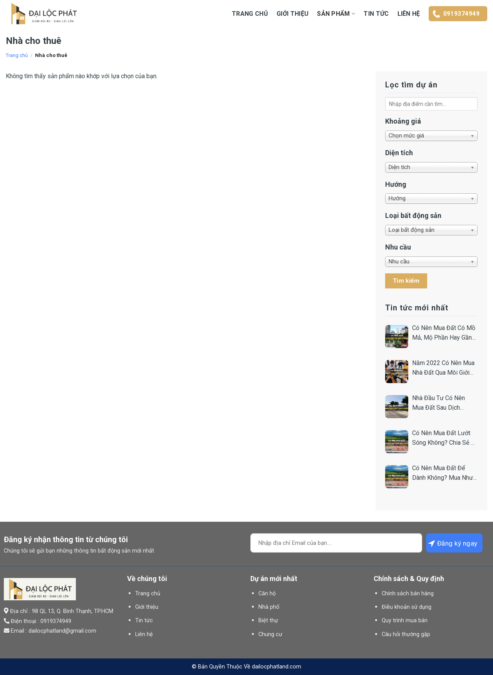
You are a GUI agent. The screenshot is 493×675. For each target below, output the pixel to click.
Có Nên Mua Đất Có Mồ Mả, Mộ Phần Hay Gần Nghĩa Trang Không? (443, 333)
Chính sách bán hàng (408, 593)
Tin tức (376, 13)
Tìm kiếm (406, 280)
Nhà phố (268, 607)
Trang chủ (250, 13)
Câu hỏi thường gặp (406, 634)
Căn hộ (267, 593)
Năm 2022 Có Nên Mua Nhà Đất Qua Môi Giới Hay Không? (443, 368)
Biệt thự (268, 620)
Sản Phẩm (336, 14)
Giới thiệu (293, 13)
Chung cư (270, 634)
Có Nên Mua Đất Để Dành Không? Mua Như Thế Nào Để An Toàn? (442, 473)
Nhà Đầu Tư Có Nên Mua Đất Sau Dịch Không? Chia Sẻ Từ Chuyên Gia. (438, 403)
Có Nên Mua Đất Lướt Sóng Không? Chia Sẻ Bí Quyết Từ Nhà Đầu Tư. (444, 438)
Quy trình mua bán (405, 620)
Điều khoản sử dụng (406, 607)
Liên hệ (408, 13)
